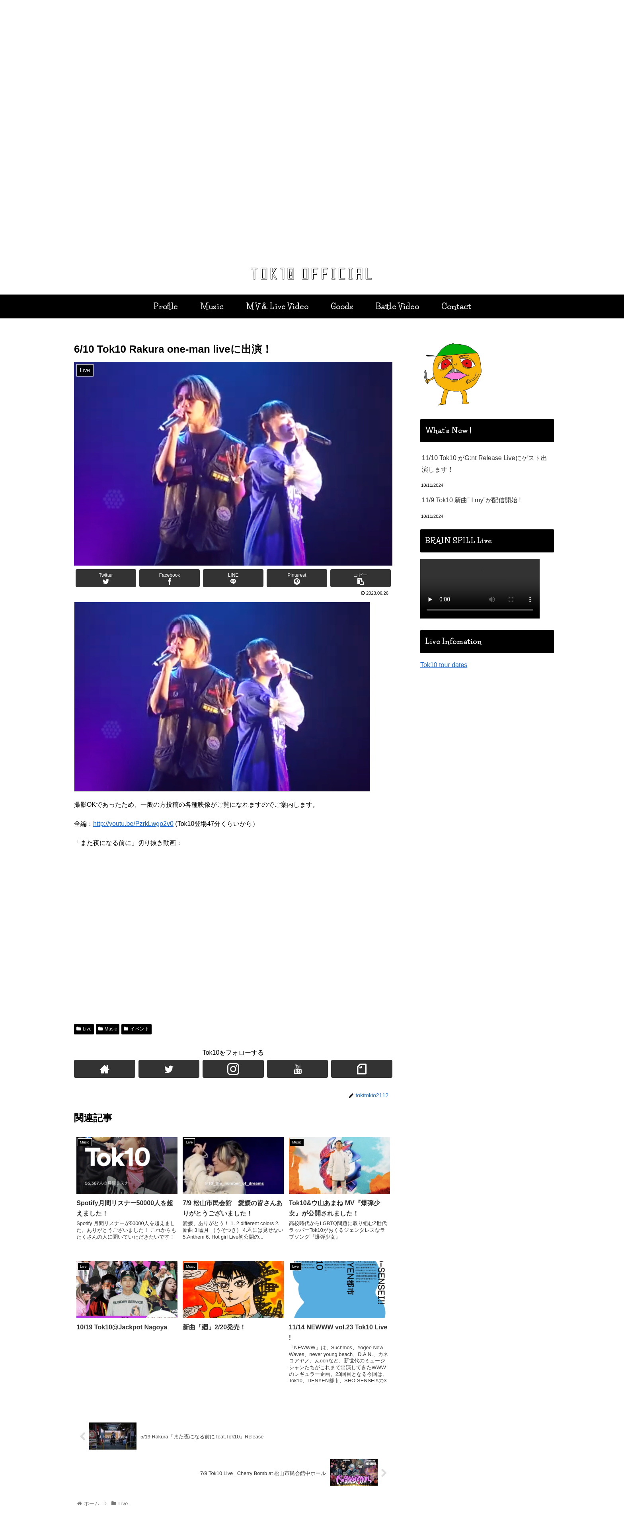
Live (84, 1029)
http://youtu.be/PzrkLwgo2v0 (133, 823)
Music (107, 1029)
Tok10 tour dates (443, 664)
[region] (312, 130)
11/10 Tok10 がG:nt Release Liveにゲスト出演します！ (484, 464)
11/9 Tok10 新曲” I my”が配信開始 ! (471, 500)
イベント (136, 1029)
